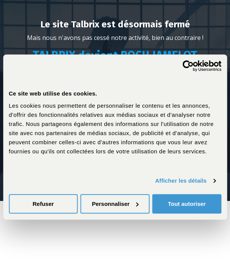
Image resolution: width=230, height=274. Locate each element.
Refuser (43, 204)
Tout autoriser (187, 204)
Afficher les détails (180, 180)
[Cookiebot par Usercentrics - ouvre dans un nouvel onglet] (188, 66)
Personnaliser (115, 204)
